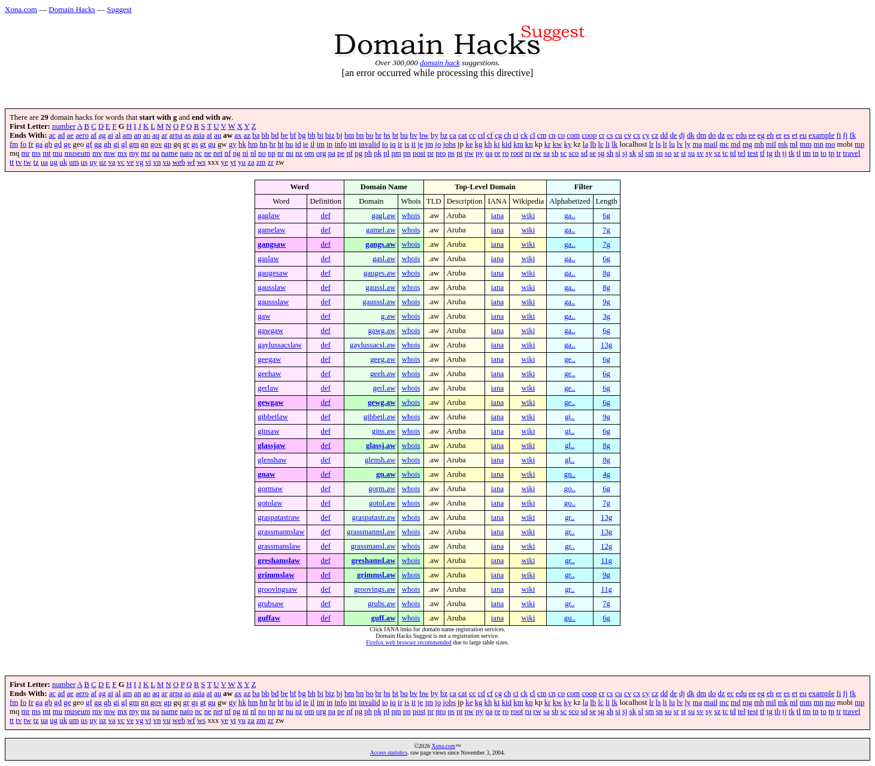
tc (725, 153)
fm (14, 144)
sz (717, 153)
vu (167, 162)
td (733, 153)
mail (710, 144)
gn (145, 144)
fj (845, 135)
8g (606, 273)
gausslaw (272, 287)
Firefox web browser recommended (408, 642)
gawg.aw (382, 330)
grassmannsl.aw (371, 532)
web (178, 162)
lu (672, 144)
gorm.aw (381, 489)
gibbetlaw (272, 417)
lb (593, 144)
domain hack (440, 62)
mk (783, 144)
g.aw (388, 316)
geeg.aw (382, 359)
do (712, 135)
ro (505, 153)
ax (237, 135)
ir (400, 144)
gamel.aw (380, 230)
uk (63, 162)
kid (506, 144)
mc (724, 144)
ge (67, 144)
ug (53, 162)
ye (224, 162)
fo (23, 144)
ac (52, 135)
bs (386, 135)
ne (207, 153)
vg (140, 162)
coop (589, 135)
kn (529, 144)
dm (701, 135)
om (309, 153)
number (63, 126)
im (321, 144)
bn (360, 135)
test (752, 153)
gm (134, 144)
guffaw (269, 618)
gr (186, 144)
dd (664, 135)
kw (557, 144)
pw (469, 153)
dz (721, 135)
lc (600, 144)
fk (853, 135)
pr (431, 153)
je (420, 144)
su (691, 153)
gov (156, 144)
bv (413, 135)
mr (26, 153)
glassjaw (271, 445)
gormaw (270, 489)
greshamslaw (279, 560)
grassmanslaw (279, 546)
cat (462, 135)
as (187, 135)
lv (680, 144)
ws (201, 162)
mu (57, 153)
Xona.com (21, 9)
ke (469, 144)
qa (488, 153)
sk (632, 153)
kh (488, 144)
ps (451, 153)
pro (440, 153)
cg (498, 135)
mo (830, 144)
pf (349, 153)
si (617, 153)
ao (146, 135)
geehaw (269, 374)
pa (331, 153)
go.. (570, 489)
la (585, 144)
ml (794, 144)
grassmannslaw (281, 532)
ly (688, 144)
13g (606, 345)
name (169, 153)
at (209, 135)
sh (610, 153)
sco (573, 153)
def (326, 215)
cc (472, 135)
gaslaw (268, 259)
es (786, 135)
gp (168, 144)
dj (682, 135)
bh (312, 135)
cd (481, 135)
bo (370, 135)
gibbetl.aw (380, 417)
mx (122, 153)
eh (770, 135)
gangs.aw (380, 244)
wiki (528, 215)
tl (799, 153)
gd (58, 144)
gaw (264, 316)
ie (305, 144)
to (823, 153)
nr (280, 153)
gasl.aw (384, 259)
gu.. (570, 618)
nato (186, 153)
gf (89, 144)
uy (93, 162)
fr (31, 144)
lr (651, 144)
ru (528, 153)
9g (606, 302)
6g (606, 215)
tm (807, 153)
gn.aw (385, 474)
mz (145, 153)
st (683, 153)
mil (771, 144)
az (247, 135)
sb (555, 153)
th (777, 153)
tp (831, 153)
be (284, 135)
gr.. (569, 517)
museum (77, 153)
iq (393, 144)
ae (70, 135)
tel (742, 153)
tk (792, 153)
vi (149, 162)
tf (762, 153)
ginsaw (268, 431)
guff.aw (383, 618)
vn (157, 162)
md (735, 144)
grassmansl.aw (372, 546)
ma (697, 144)
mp (859, 144)
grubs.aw (382, 604)
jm (429, 144)
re (498, 153)
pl (386, 153)
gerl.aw (384, 388)
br (379, 135)
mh (759, 144)
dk (691, 135)
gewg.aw (382, 402)
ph (368, 153)
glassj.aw (380, 445)
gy (233, 144)
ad (61, 135)
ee (752, 135)
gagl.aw (383, 215)
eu (803, 135)
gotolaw (270, 503)
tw (28, 162)
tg (770, 153)
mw (110, 153)
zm (261, 162)
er (779, 135)
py (479, 153)
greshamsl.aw (373, 560)
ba (255, 135)
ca (452, 135)
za (250, 162)
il (312, 144)
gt (203, 144)
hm (253, 144)
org (321, 153)
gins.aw (383, 431)
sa (546, 153)
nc (198, 153)
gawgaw (270, 330)
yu (242, 162)
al (117, 135)
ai (110, 135)
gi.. (569, 417)
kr (547, 144)
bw (424, 135)
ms (36, 153)
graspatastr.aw (374, 517)
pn (407, 153)
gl (124, 144)
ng (237, 153)
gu (212, 144)
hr (273, 144)
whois (411, 215)
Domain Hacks (72, 9)
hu (289, 144)
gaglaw (269, 215)
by (434, 135)
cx (636, 135)
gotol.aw (382, 503)
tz (36, 162)
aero (82, 135)
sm (649, 153)
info (340, 144)
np (271, 153)
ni (246, 153)
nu (289, 153)
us (84, 162)
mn (818, 144)
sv (700, 153)
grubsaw (270, 604)
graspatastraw (278, 517)
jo (438, 144)
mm (806, 144)
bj (340, 135)
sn (659, 153)
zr (271, 162)
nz (298, 153)
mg (747, 144)
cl (532, 135)
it (413, 144)
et (794, 135)
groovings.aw (374, 589)
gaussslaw (273, 302)
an (137, 135)
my (134, 153)
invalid (369, 144)
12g (606, 546)
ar (164, 135)
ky (568, 144)
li (607, 144)
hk (242, 144)
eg (761, 135)
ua (44, 162)
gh (107, 144)
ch (507, 135)
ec (730, 135)
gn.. (570, 474)
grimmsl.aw (376, 575)
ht (280, 144)
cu (618, 135)
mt (47, 153)
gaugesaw (272, 273)
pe (340, 153)
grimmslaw (276, 575)
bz (443, 135)
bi (320, 135)
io (385, 144)
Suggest (119, 9)
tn (816, 153)
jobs (449, 144)
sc (564, 153)
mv (97, 153)
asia (199, 135)
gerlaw (268, 388)
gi (116, 144)
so (668, 153)
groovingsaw (277, 589)
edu (740, 135)
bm (349, 135)
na (155, 153)
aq (155, 135)
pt (459, 153)
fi (839, 135)
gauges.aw (380, 273)
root (517, 153)
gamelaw (271, 230)
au (217, 135)
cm (542, 135)
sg (601, 153)
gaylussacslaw (279, 345)
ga (39, 144)
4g (606, 474)
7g (606, 230)
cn (552, 135)
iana (497, 215)
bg (302, 135)
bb (266, 135)
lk (614, 144)
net (218, 153)
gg (98, 144)
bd (275, 135)
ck (524, 135)
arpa (176, 135)
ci (516, 135)
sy (709, 153)
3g (606, 316)
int (353, 144)
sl (640, 153)
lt (665, 144)
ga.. (569, 215)
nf (228, 153)
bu (404, 135)
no (262, 153)
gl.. (569, 445)
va (112, 162)
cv (627, 135)
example (821, 135)
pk (378, 153)
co (561, 135)
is (407, 144)
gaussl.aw (380, 287)
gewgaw (270, 402)
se (592, 153)
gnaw (266, 474)
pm (396, 153)
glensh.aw (380, 460)
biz (330, 135)
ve (130, 162)
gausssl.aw (378, 302)
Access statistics (389, 752)
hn (264, 144)
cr (602, 135)
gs (194, 144)
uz (102, 162)
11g (606, 560)
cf (490, 135)
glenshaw (272, 460)
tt (12, 162)
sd (584, 153)
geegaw (269, 359)
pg (358, 153)
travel (851, 153)
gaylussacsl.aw (372, 345)
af (93, 135)
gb (48, 144)
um (73, 162)
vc (121, 162)
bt (395, 135)
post (419, 153)
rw (537, 153)
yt (233, 162)
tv (19, 162)
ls (658, 144)
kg (479, 144)
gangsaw (272, 244)
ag (102, 135)
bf (293, 135)
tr (838, 153)
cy (646, 135)
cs (610, 135)
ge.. (569, 359)
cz (655, 135)
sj (625, 153)
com (573, 135)
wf (191, 162)
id (298, 144)
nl (253, 153)
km (518, 144)
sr (676, 153)
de (673, 135)
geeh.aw (382, 374)
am (127, 135)
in (329, 144)
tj (784, 153)
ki (497, 144)
